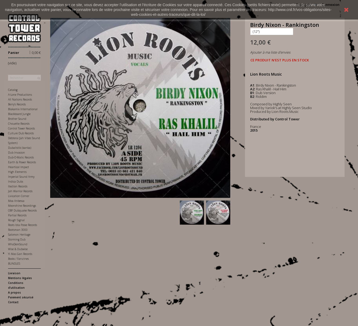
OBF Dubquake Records (22, 210)
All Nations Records (20, 99)
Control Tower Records (21, 128)
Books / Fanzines (18, 259)
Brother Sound (17, 119)
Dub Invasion (16, 152)
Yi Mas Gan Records (20, 254)
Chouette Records (19, 123)
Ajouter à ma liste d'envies (270, 52)
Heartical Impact (18, 167)
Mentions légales (20, 278)
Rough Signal (16, 220)
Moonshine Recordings (22, 206)
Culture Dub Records (21, 133)
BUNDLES (14, 263)
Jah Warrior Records (20, 191)
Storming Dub (16, 239)
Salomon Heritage (19, 234)
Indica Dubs (15, 181)
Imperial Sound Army (21, 177)
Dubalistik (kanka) (19, 148)
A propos (14, 292)
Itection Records (17, 186)
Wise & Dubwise (18, 249)
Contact (13, 302)
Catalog (12, 90)
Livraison (14, 273)
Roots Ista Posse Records (22, 225)
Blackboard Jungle (19, 114)
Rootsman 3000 (18, 230)
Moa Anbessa (16, 201)
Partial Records (17, 215)
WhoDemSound (17, 244)
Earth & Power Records (22, 162)
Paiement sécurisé (20, 297)
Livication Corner (18, 196)
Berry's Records (17, 104)
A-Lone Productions (20, 95)
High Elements (17, 172)
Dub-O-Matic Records (21, 157)
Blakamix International (23, 109)
